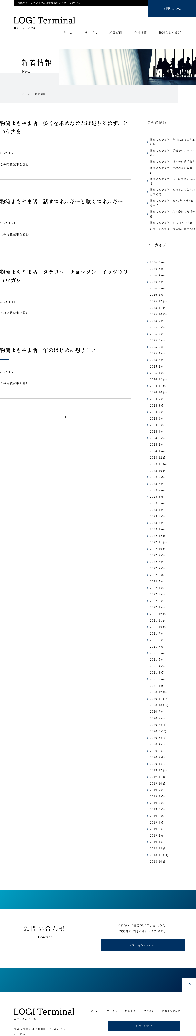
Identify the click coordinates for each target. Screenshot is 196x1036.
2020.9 (154, 694)
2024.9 (154, 381)
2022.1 (154, 590)
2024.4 (154, 414)
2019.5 (154, 798)
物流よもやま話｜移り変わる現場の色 (171, 198)
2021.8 (154, 622)
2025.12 (155, 283)
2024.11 (155, 368)
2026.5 (154, 251)
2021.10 (155, 609)
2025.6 (154, 323)
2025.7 (154, 316)
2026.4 (154, 257)
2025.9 (154, 303)
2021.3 (154, 655)
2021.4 (154, 648)
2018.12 (155, 831)
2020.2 (154, 740)
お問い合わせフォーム (143, 929)
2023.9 (154, 459)
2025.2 (154, 349)
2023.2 (154, 505)
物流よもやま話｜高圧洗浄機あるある (171, 170)
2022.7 (154, 551)
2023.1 (154, 512)
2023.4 (154, 492)
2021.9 (154, 616)
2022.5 (154, 564)
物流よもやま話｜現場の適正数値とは (171, 164)
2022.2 (154, 583)
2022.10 (155, 531)
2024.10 (155, 375)
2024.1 (154, 433)
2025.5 (154, 329)
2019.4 (154, 805)
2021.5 (154, 642)
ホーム (68, 33)
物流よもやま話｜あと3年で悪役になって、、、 (172, 190)
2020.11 (155, 681)
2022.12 (155, 518)
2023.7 (154, 473)
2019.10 (155, 766)
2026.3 (154, 264)
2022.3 (154, 577)
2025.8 (154, 310)
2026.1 (154, 277)
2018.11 (155, 837)
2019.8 (154, 779)
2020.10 (155, 687)
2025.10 (155, 296)
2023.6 (154, 479)
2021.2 (154, 661)
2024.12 (155, 362)
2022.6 (154, 557)
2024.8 (154, 388)
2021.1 (154, 668)
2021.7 (154, 629)
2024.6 (154, 401)
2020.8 (154, 700)
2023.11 (155, 446)
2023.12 (155, 440)
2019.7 (154, 785)
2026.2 (154, 270)
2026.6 (154, 244)
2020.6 (154, 713)
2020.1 (154, 746)
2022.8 (154, 544)
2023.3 (154, 498)
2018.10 (155, 844)
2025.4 (154, 336)
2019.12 (155, 753)
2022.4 (154, 570)
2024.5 (154, 407)
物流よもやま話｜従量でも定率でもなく (173, 151)
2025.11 (155, 290)
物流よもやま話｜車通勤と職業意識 (170, 211)
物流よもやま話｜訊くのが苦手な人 (170, 157)
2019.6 (154, 792)
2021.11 (155, 603)
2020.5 (154, 720)
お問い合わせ (172, 8)
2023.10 (155, 453)
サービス (91, 33)
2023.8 (154, 466)
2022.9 (154, 537)
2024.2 (154, 427)
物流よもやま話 (170, 33)
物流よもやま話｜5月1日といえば (169, 205)
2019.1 (154, 824)
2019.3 (154, 811)
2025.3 (154, 342)
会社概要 (140, 33)
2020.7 (154, 707)
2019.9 (154, 772)
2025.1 (154, 355)
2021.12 (155, 596)
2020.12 (155, 674)
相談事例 (115, 33)
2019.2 (154, 818)
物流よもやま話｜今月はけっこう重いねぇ (173, 142)
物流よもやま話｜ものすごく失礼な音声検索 (173, 179)
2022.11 (155, 525)
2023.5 (154, 485)
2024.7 (154, 394)
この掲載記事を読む (14, 164)
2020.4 (154, 727)
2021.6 (154, 635)
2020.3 (154, 733)
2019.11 (155, 759)
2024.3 (154, 420)
